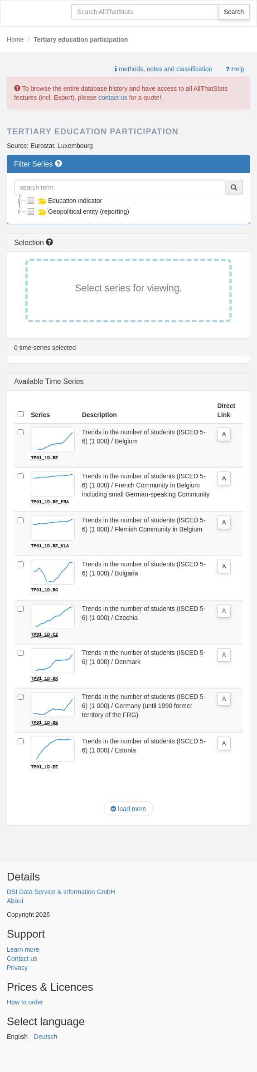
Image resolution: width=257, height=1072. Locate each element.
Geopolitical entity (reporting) (77, 211)
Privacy (17, 966)
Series (40, 414)
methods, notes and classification (163, 69)
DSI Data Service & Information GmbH (61, 891)
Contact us (22, 957)
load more (128, 807)
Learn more (23, 948)
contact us (112, 97)
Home (15, 39)
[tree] (128, 206)
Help (235, 69)
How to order (25, 1001)
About (15, 900)
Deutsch (45, 1035)
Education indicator (63, 200)
